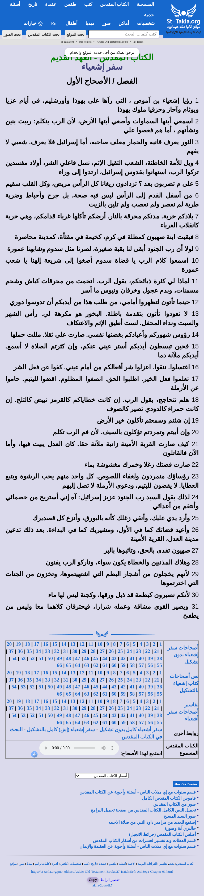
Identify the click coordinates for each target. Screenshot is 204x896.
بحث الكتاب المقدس (44, 34)
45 (95, 658)
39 (150, 658)
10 (100, 644)
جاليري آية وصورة (180, 828)
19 (18, 644)
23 (138, 651)
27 (102, 651)
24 (129, 651)
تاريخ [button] (32, 4)
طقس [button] (70, 4)
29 (84, 651)
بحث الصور (12, 34)
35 (29, 651)
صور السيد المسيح (180, 816)
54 (13, 658)
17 (36, 644)
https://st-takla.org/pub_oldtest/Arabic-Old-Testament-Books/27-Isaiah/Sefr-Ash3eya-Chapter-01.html (102, 871)
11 (91, 644)
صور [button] (106, 23)
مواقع (13, 863)
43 (114, 658)
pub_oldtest (85, 41)
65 (68, 665)
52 (32, 658)
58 (132, 665)
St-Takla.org (67, 41)
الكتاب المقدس (185, 863)
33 (47, 651)
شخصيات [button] (147, 23)
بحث (172, 863)
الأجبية (131, 863)
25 (120, 651)
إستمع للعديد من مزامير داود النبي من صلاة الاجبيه (152, 822)
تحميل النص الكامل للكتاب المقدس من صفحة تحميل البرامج (143, 810)
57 (141, 665)
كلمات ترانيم (42, 863)
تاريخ (94, 863)
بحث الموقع (75, 34)
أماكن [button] (123, 23)
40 (141, 658)
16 (45, 644)
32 (56, 651)
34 (38, 651)
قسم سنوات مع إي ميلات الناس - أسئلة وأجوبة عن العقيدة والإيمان (137, 846)
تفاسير (163, 863)
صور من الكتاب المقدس (174, 804)
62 (95, 665)
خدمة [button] (149, 14)
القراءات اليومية (147, 863)
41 (132, 658)
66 (59, 665)
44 (105, 658)
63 (86, 665)
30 (74, 651)
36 (20, 651)
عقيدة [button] (50, 4)
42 (123, 658)
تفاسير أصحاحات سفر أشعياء (183, 712)
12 (81, 644)
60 (114, 665)
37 (11, 651)
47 (77, 658)
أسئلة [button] (15, 4)
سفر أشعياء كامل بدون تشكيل (130, 729)
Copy (93, 880)
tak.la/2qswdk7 (101, 885)
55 (159, 665)
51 (41, 658)
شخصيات (75, 863)
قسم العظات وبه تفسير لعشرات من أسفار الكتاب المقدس (144, 840)
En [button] (54, 23)
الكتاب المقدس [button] (114, 4)
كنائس (64, 863)
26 (111, 651)
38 (159, 658)
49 (59, 658)
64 (77, 665)
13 (72, 644)
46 (86, 658)
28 (93, 651)
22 (147, 651)
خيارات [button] (33, 23)
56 (150, 665)
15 (54, 644)
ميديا (29, 863)
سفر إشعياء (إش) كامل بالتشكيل (61, 729)
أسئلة (122, 863)
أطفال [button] (72, 23)
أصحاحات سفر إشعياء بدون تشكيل (183, 655)
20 (9, 644)
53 (23, 658)
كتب (86, 863)
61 (105, 665)
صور (21, 863)
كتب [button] (88, 4)
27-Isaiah (138, 41)
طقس (113, 863)
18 (27, 644)
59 (123, 665)
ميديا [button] (90, 23)
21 (156, 651)
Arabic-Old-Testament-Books (112, 41)
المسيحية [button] (145, 4)
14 (63, 644)
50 (50, 658)
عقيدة (103, 863)
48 (68, 658)
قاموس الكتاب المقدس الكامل (169, 798)
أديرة (55, 863)
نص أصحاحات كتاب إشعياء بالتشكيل (184, 683)
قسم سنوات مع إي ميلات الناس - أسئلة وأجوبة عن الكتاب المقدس (137, 792)
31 (65, 651)
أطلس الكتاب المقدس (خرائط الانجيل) (162, 834)
